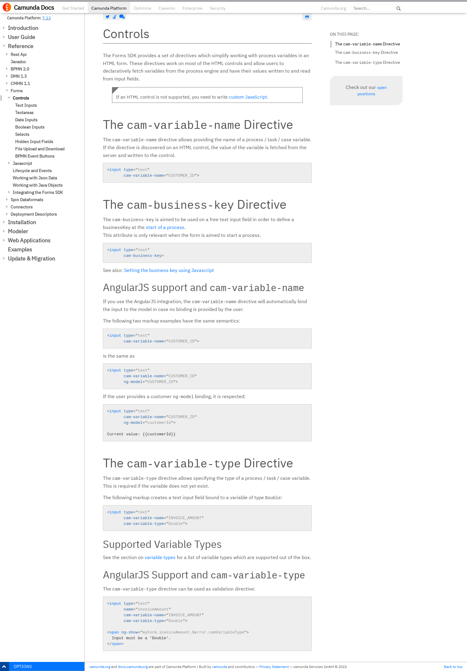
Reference (20, 46)
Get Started (73, 8)
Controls (21, 98)
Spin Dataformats (27, 199)
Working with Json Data (35, 178)
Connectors (22, 207)
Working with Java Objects (38, 185)
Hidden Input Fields (34, 141)
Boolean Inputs (29, 127)
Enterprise (192, 8)
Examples (20, 249)
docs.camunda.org (133, 666)
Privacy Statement (274, 666)
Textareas (24, 112)
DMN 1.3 (19, 76)
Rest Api (19, 54)
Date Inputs (26, 120)
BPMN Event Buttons (34, 156)
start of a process (165, 227)
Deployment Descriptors (34, 214)
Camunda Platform (109, 8)
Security (217, 8)
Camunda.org (333, 8)
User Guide (21, 37)
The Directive (367, 44)
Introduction (23, 28)
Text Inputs (26, 105)
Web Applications (29, 240)
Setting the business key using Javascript (169, 270)
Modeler (18, 231)
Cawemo (167, 8)
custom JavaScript (248, 97)
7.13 (46, 18)
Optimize (142, 8)
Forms (17, 90)
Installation (22, 222)
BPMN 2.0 (20, 69)
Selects (22, 134)
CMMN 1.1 (20, 83)
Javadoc (18, 61)
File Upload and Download (39, 149)
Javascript (22, 163)
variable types (160, 557)
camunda (219, 666)
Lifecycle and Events (32, 170)
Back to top (453, 666)
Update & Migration (31, 258)
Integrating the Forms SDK (38, 192)
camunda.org (99, 666)
